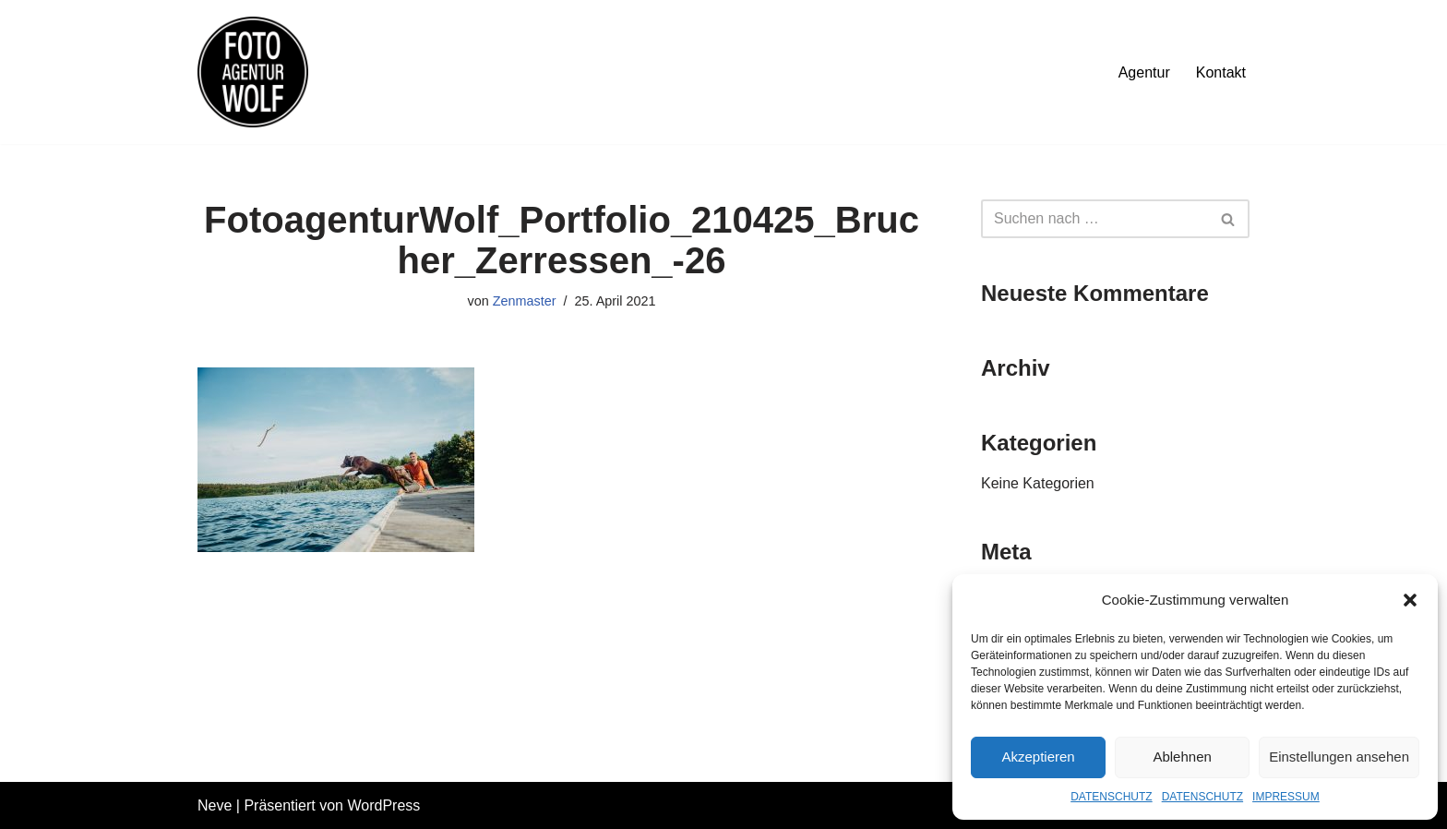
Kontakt (1221, 72)
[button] (1410, 600)
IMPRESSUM (1286, 796)
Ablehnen (1182, 756)
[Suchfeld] (1094, 218)
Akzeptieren (1037, 756)
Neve (214, 805)
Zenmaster (524, 301)
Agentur (1144, 72)
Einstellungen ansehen (1339, 756)
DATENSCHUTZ (1111, 796)
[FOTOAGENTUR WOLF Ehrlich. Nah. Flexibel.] (252, 72)
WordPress (383, 805)
